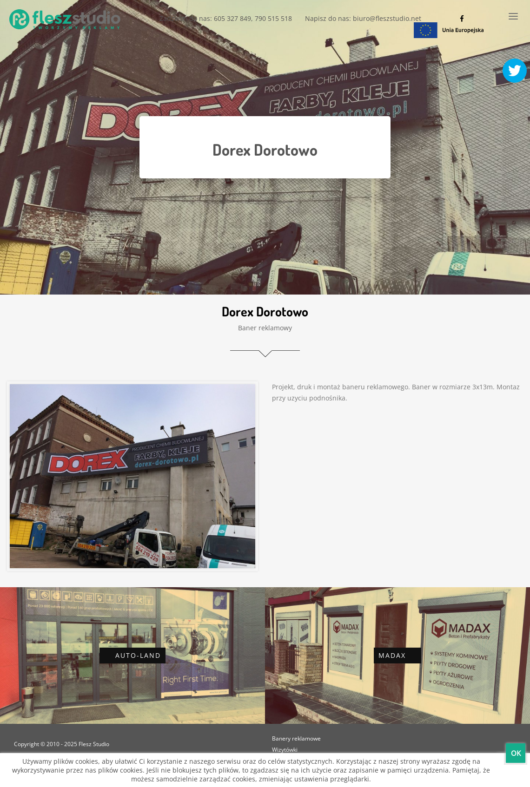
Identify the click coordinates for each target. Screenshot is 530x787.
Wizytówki (285, 750)
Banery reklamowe (296, 738)
